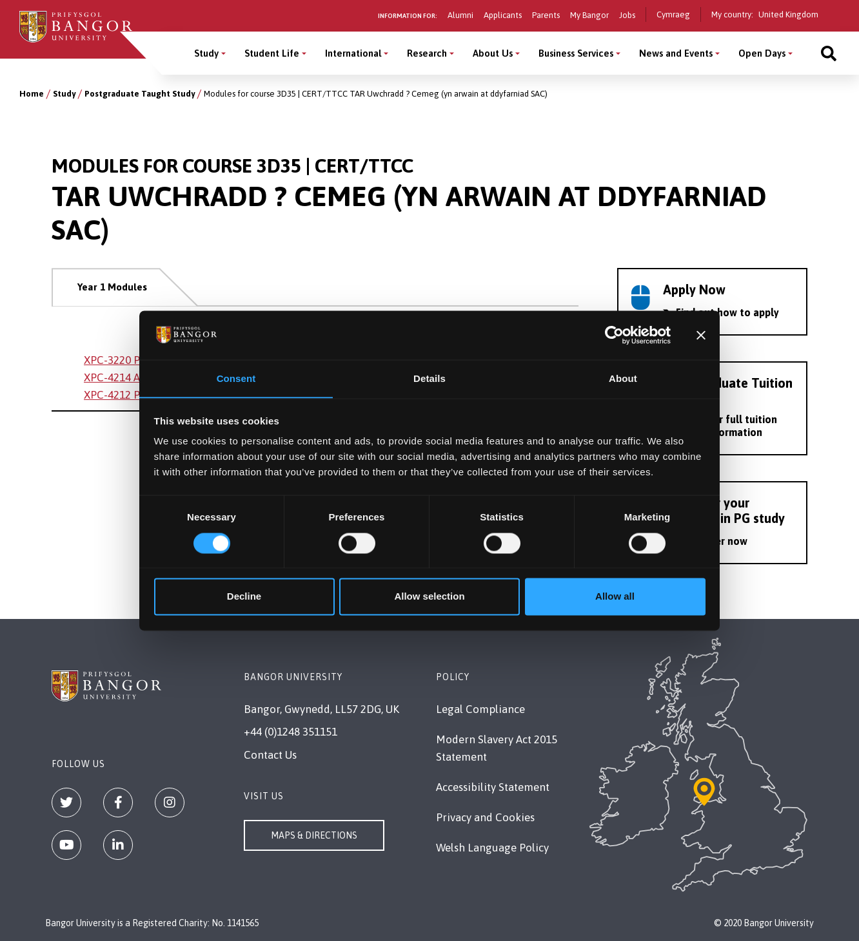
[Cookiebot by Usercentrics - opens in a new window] (614, 335)
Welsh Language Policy (492, 847)
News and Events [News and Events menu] (676, 53)
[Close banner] (701, 334)
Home (31, 94)
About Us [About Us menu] (493, 53)
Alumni (460, 15)
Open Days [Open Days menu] (761, 53)
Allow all (615, 596)
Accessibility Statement (492, 787)
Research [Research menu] (427, 53)
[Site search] (829, 53)
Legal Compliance (480, 709)
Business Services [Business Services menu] (575, 53)
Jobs (627, 15)
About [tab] (623, 378)
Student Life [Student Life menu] (271, 53)
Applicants (503, 15)
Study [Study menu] (206, 53)
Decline (244, 596)
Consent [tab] (236, 378)
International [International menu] (353, 53)
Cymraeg (673, 14)
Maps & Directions (314, 835)
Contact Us (270, 754)
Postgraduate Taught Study (139, 94)
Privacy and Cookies (485, 817)
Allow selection (429, 596)
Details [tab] (429, 378)
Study (64, 94)
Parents (546, 15)
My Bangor (589, 15)
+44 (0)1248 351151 (290, 731)
